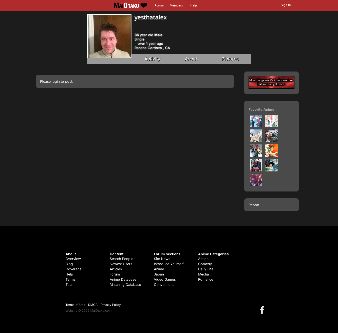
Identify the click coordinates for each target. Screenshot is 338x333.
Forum (159, 5)
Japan (159, 274)
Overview (73, 259)
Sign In (286, 5)
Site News (162, 259)
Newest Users (121, 264)
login (56, 81)
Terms (70, 279)
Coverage (73, 269)
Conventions (164, 284)
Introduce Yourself (169, 264)
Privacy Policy (111, 305)
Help (193, 5)
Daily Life (205, 269)
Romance (205, 279)
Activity (152, 59)
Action (203, 259)
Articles (116, 269)
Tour (69, 284)
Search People (121, 259)
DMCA (93, 305)
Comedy (205, 264)
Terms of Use (75, 305)
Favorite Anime (261, 109)
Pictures (230, 59)
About (191, 59)
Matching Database (125, 284)
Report (254, 205)
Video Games (165, 279)
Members (176, 5)
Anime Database (123, 279)
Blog (69, 264)
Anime (159, 269)
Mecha (203, 274)
